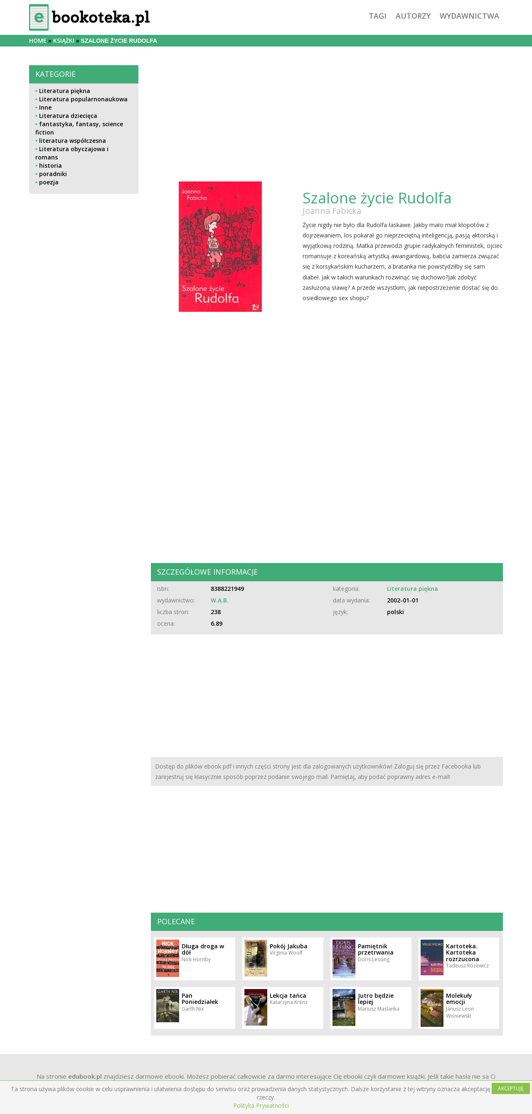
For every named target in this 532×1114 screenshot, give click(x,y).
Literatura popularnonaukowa (83, 99)
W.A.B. (220, 600)
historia (50, 165)
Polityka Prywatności (261, 1105)
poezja (49, 182)
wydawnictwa (469, 16)
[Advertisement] (83, 476)
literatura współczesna (72, 140)
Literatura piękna (64, 91)
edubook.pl (85, 1076)
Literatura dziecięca (68, 116)
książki (63, 40)
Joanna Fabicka (332, 210)
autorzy (413, 16)
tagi (378, 16)
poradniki (53, 174)
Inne (45, 107)
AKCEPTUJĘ (511, 1088)
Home (38, 40)
